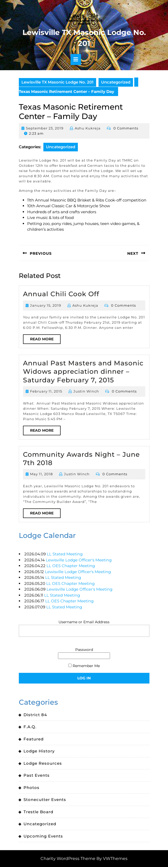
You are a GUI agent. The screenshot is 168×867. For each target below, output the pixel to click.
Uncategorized (115, 82)
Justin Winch (86, 391)
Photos (31, 787)
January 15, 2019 (45, 305)
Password (84, 649)
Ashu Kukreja (88, 128)
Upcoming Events (43, 836)
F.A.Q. (30, 726)
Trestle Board (38, 811)
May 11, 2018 (41, 474)
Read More (45, 340)
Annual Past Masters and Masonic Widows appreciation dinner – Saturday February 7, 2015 (83, 371)
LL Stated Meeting (65, 553)
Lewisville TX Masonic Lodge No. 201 (57, 82)
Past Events (37, 775)
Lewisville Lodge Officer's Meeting (79, 559)
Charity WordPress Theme (67, 858)
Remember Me (84, 665)
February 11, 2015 (46, 391)
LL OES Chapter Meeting (71, 565)
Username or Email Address (84, 622)
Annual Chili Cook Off (61, 294)
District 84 (35, 714)
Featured (34, 739)
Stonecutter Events (45, 799)
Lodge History (39, 751)
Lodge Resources (43, 763)
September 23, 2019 (44, 128)
